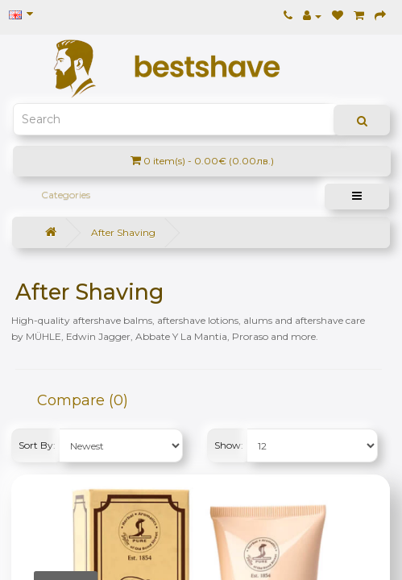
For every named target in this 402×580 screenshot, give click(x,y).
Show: (228, 445)
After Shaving (123, 232)
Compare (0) (82, 400)
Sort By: (37, 445)
